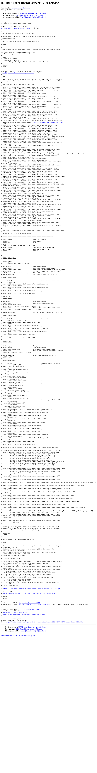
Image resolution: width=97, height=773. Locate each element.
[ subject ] (35, 17)
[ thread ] (28, 17)
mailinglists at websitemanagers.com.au (16, 30)
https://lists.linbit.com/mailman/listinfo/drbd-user (24, 733)
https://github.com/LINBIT (29, 719)
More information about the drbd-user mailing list (18, 756)
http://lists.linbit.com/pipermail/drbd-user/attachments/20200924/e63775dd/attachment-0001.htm (44, 742)
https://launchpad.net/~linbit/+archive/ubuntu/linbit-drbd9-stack (29, 708)
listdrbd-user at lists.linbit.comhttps (34, 721)
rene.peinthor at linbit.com (21, 8)
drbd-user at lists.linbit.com (15, 731)
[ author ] (42, 17)
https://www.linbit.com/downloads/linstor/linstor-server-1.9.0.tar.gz (31, 702)
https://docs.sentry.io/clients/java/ (48, 142)
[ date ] (22, 17)
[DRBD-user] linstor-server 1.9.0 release (32, 13)
